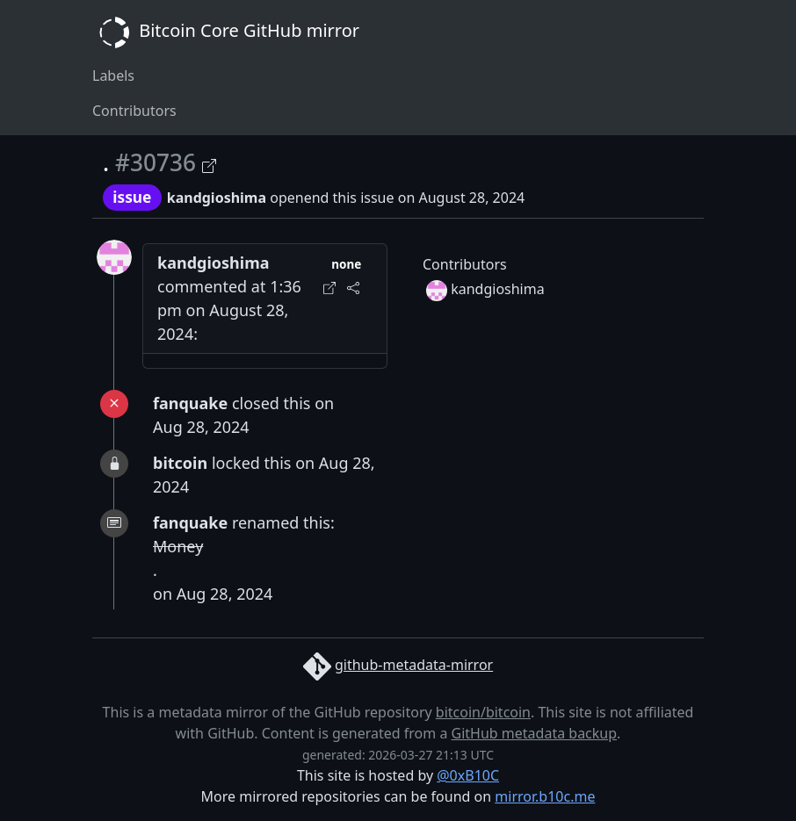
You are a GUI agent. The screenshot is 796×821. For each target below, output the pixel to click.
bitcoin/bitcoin (483, 712)
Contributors (134, 110)
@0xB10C (468, 775)
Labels (113, 75)
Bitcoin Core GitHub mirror (225, 32)
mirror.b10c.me (545, 796)
